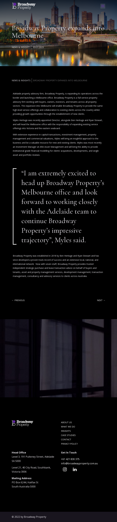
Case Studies (68, 435)
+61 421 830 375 (70, 459)
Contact (66, 439)
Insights (66, 430)
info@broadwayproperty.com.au (79, 463)
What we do (68, 426)
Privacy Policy (69, 443)
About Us (66, 422)
